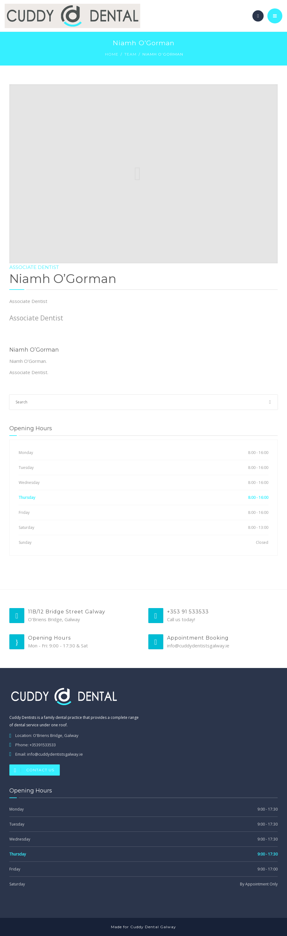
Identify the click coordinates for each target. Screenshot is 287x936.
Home (111, 54)
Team (130, 54)
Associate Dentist (34, 267)
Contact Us (32, 770)
